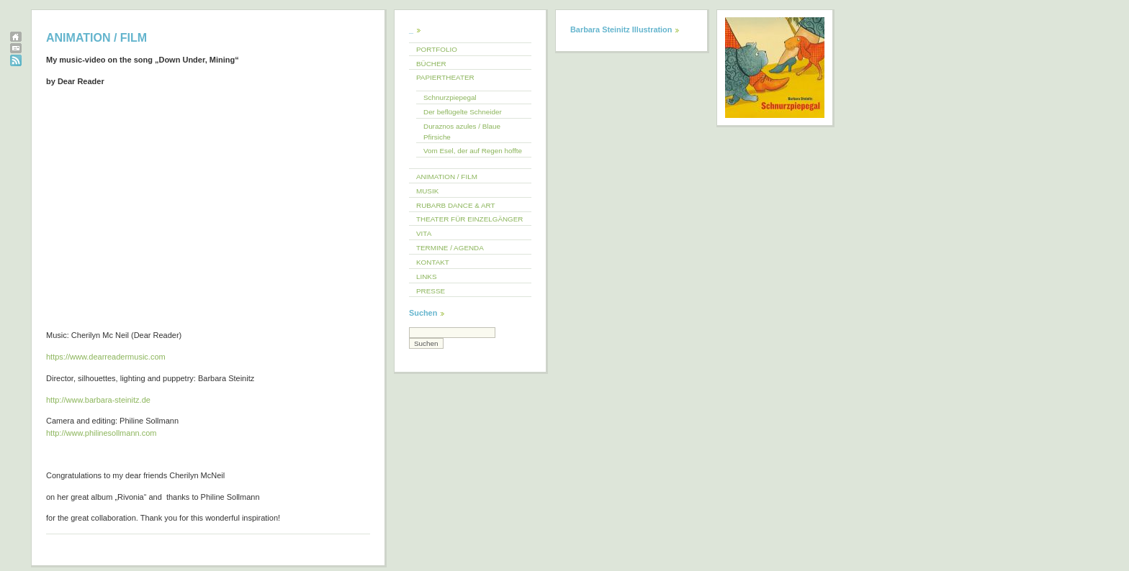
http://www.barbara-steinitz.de (98, 400)
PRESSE (430, 291)
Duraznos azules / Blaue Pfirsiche (461, 131)
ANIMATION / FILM (446, 177)
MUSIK (427, 191)
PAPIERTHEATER (445, 77)
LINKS (426, 276)
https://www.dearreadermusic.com (106, 356)
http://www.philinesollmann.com (101, 433)
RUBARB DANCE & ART (455, 205)
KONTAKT (432, 262)
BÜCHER (431, 64)
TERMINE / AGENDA (450, 248)
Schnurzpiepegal (450, 97)
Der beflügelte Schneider (462, 112)
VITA (423, 233)
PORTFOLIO (436, 49)
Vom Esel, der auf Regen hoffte (472, 151)
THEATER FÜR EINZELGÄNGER (469, 219)
